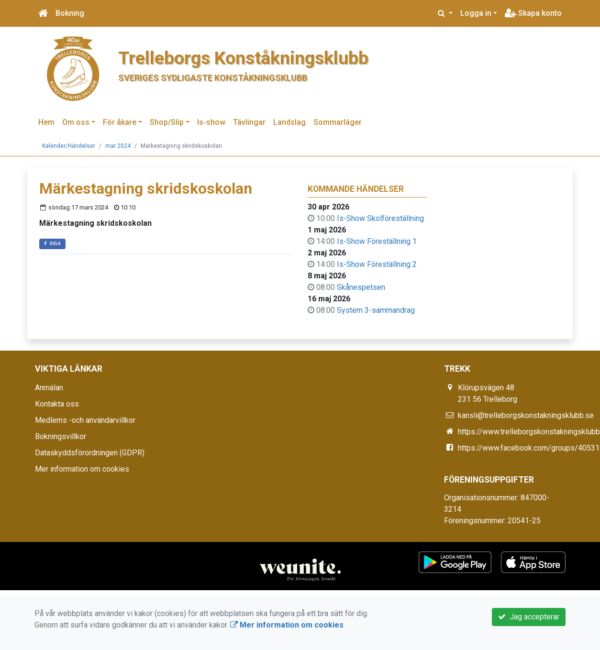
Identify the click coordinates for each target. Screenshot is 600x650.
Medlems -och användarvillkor (85, 420)
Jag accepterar (528, 616)
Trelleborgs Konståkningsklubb (243, 57)
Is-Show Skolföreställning (380, 218)
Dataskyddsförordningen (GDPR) (89, 452)
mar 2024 (118, 146)
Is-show (211, 122)
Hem (46, 122)
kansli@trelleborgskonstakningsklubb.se (526, 415)
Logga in (475, 13)
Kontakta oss (57, 403)
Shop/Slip (167, 122)
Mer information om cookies (82, 469)
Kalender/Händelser (68, 146)
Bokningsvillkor (60, 436)
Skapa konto (533, 13)
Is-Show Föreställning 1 (377, 241)
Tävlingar (249, 122)
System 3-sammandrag (376, 310)
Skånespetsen (361, 287)
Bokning (70, 13)
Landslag (289, 122)
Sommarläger (337, 122)
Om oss (75, 122)
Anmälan (49, 387)
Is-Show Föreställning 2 (377, 264)
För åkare (119, 122)
